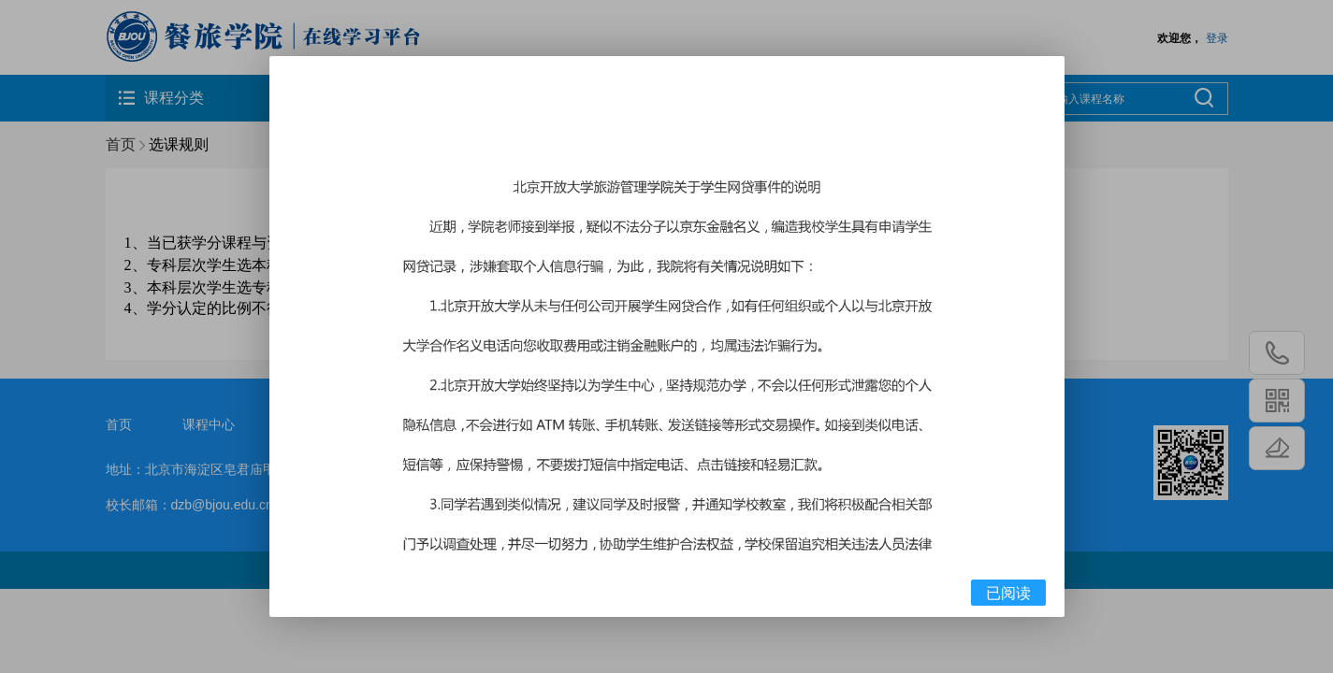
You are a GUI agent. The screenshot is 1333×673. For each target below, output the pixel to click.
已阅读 (1008, 593)
